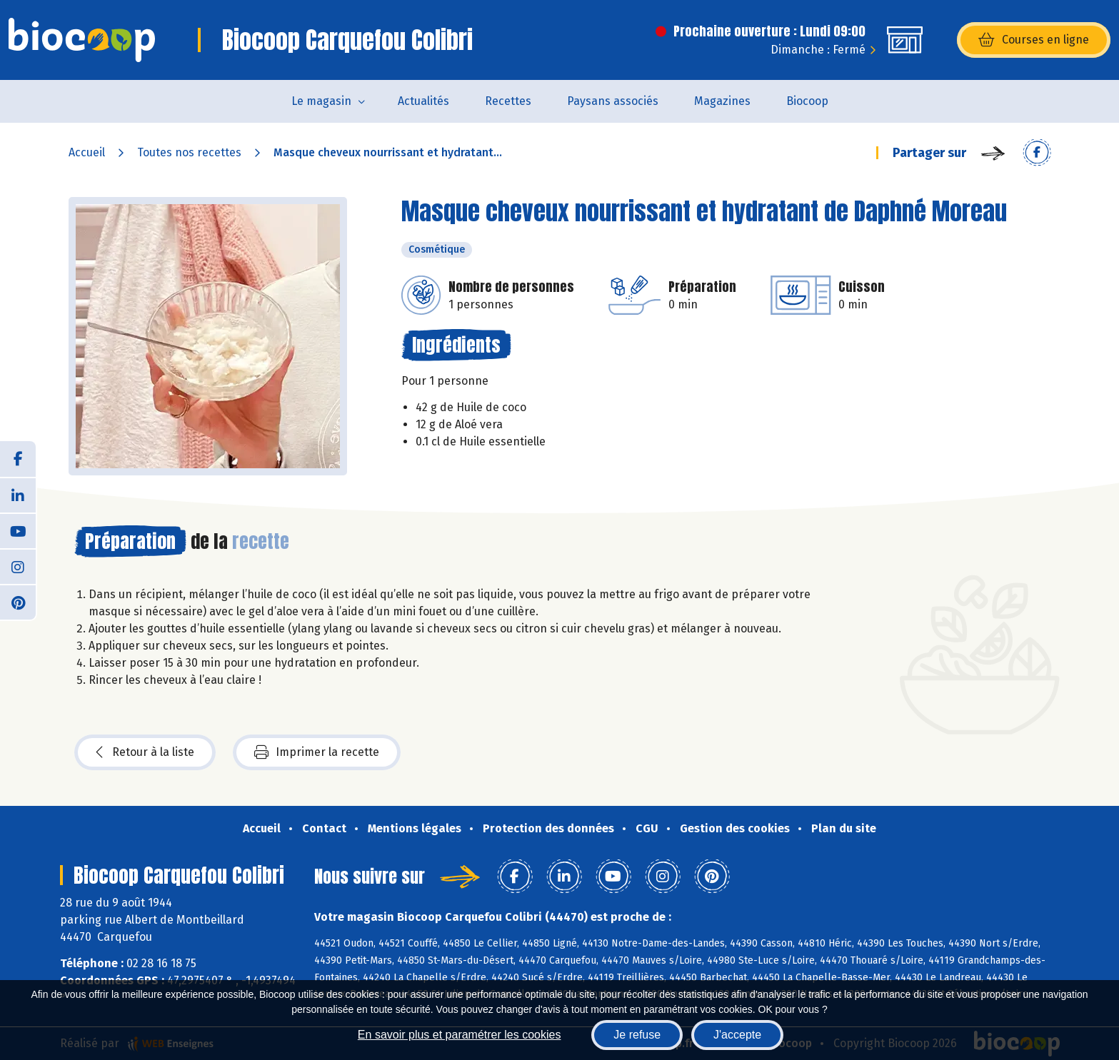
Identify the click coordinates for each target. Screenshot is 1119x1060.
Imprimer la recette (316, 752)
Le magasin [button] (321, 101)
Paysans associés (612, 101)
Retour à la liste (145, 752)
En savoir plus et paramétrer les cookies (459, 1035)
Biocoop (807, 101)
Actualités (423, 101)
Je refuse (637, 1035)
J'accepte (737, 1035)
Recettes (508, 101)
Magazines (722, 101)
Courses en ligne (1033, 40)
